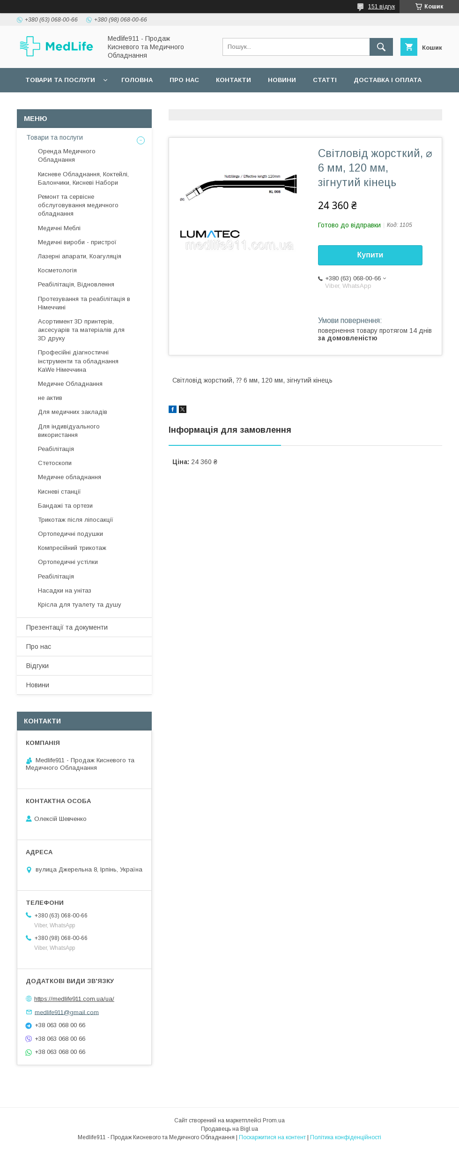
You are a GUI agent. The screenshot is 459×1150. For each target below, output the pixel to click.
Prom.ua (274, 1120)
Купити (370, 255)
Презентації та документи (67, 627)
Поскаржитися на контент (272, 1137)
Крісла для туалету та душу (79, 604)
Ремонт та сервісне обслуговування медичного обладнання (78, 205)
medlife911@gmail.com (67, 1011)
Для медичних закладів (72, 411)
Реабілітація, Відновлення (76, 284)
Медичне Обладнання (70, 383)
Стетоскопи (55, 462)
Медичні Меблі (59, 228)
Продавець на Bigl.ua (229, 1129)
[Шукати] (381, 47)
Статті (325, 79)
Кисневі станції (59, 491)
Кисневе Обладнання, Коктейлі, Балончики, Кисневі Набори (83, 178)
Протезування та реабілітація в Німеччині (84, 303)
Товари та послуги (60, 79)
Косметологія (57, 270)
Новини (282, 79)
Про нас (184, 79)
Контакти (233, 79)
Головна (137, 79)
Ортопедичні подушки (70, 533)
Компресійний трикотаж (72, 547)
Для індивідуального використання (69, 430)
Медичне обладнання (69, 477)
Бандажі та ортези (65, 505)
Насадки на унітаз (64, 590)
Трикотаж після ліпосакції (75, 519)
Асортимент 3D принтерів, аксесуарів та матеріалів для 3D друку (81, 330)
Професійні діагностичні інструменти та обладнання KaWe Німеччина (78, 361)
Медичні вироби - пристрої (77, 242)
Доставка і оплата (388, 79)
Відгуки (37, 665)
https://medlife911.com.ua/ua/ (74, 998)
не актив (50, 397)
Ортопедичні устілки (68, 561)
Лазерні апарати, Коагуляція (79, 256)
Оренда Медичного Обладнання (67, 155)
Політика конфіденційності (345, 1137)
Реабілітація (56, 448)
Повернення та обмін (64, 104)
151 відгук (381, 6)
